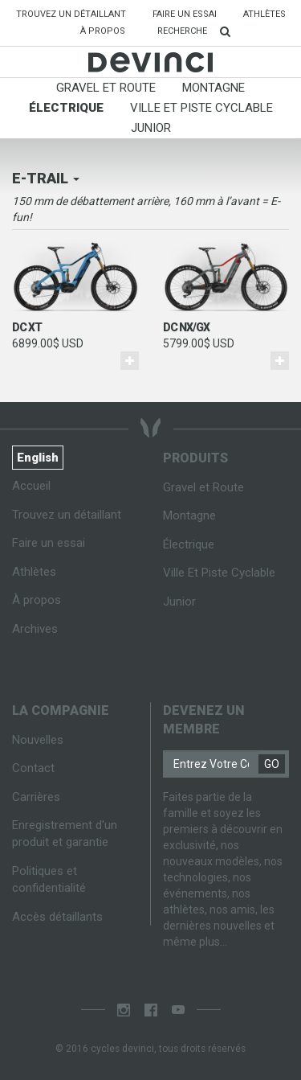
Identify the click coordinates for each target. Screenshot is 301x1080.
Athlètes (264, 14)
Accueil (31, 485)
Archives (35, 629)
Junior (151, 128)
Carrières (36, 797)
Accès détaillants (57, 917)
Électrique (66, 108)
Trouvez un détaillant (77, 13)
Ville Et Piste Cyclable (201, 108)
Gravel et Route (106, 87)
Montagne (213, 87)
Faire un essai (185, 14)
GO (271, 764)
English (38, 457)
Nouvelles (37, 740)
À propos (102, 31)
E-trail (45, 178)
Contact (33, 768)
